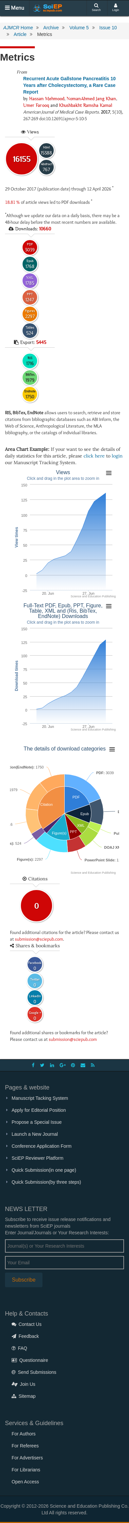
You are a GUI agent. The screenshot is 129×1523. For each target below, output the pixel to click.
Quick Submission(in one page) (44, 1170)
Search (96, 7)
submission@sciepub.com (39, 939)
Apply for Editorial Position (39, 1110)
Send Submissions (34, 1372)
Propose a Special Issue (37, 1122)
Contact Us (26, 1324)
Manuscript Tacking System (40, 1098)
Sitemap (23, 1396)
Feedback (25, 1336)
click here (94, 456)
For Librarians (26, 1469)
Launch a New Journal (35, 1134)
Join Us (23, 1384)
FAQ (19, 1348)
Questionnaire (30, 1360)
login (117, 456)
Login (115, 7)
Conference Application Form (42, 1146)
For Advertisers (27, 1457)
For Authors (23, 1433)
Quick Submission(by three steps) (46, 1182)
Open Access (25, 1481)
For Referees (25, 1445)
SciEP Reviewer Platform (37, 1158)
